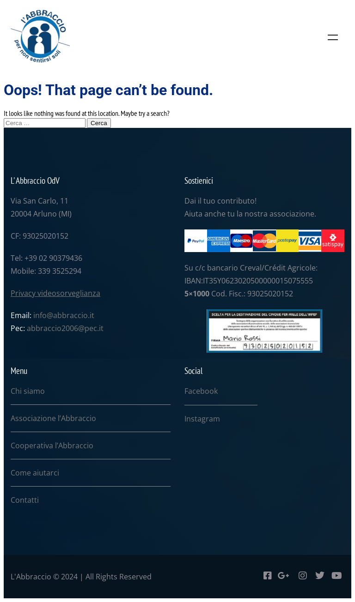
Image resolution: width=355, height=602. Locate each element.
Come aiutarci (35, 473)
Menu (332, 37)
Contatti (25, 500)
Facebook (201, 391)
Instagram (202, 419)
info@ (43, 315)
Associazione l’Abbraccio (53, 418)
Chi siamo (28, 391)
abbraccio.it (73, 315)
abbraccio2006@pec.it (65, 328)
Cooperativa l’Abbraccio (52, 445)
